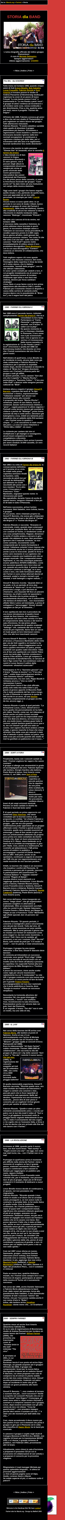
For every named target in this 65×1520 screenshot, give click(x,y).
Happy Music (24, 1427)
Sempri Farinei (33, 1333)
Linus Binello (22, 88)
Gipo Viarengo (19, 814)
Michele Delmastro (27, 56)
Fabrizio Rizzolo (26, 90)
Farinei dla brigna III (32, 465)
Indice (24, 71)
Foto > (31, 71)
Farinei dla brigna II (26, 315)
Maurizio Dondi (10, 1262)
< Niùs (16, 71)
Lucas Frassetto (10, 90)
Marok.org (10, 2)
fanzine (34, 696)
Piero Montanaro (33, 246)
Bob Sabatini (35, 88)
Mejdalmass (8, 208)
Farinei (18, 2)
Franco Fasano (22, 982)
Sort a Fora (31, 774)
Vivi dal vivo (8, 1057)
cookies (38, 1508)
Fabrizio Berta (9, 1033)
